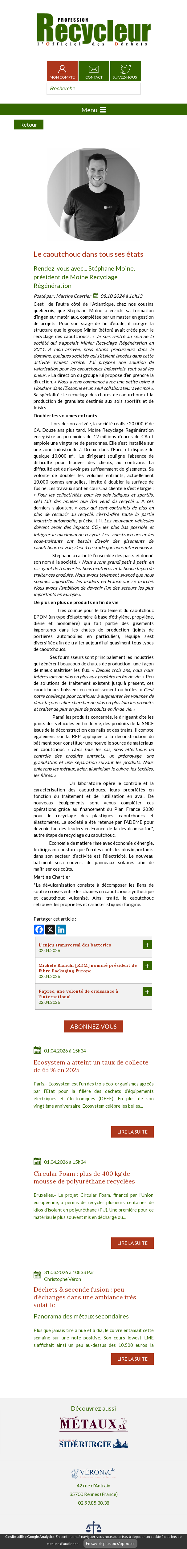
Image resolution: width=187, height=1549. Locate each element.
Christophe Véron (62, 1279)
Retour (28, 124)
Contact (94, 71)
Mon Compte (62, 71)
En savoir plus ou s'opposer (110, 1543)
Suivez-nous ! (126, 71)
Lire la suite (132, 1131)
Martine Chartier (73, 296)
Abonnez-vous (93, 1026)
